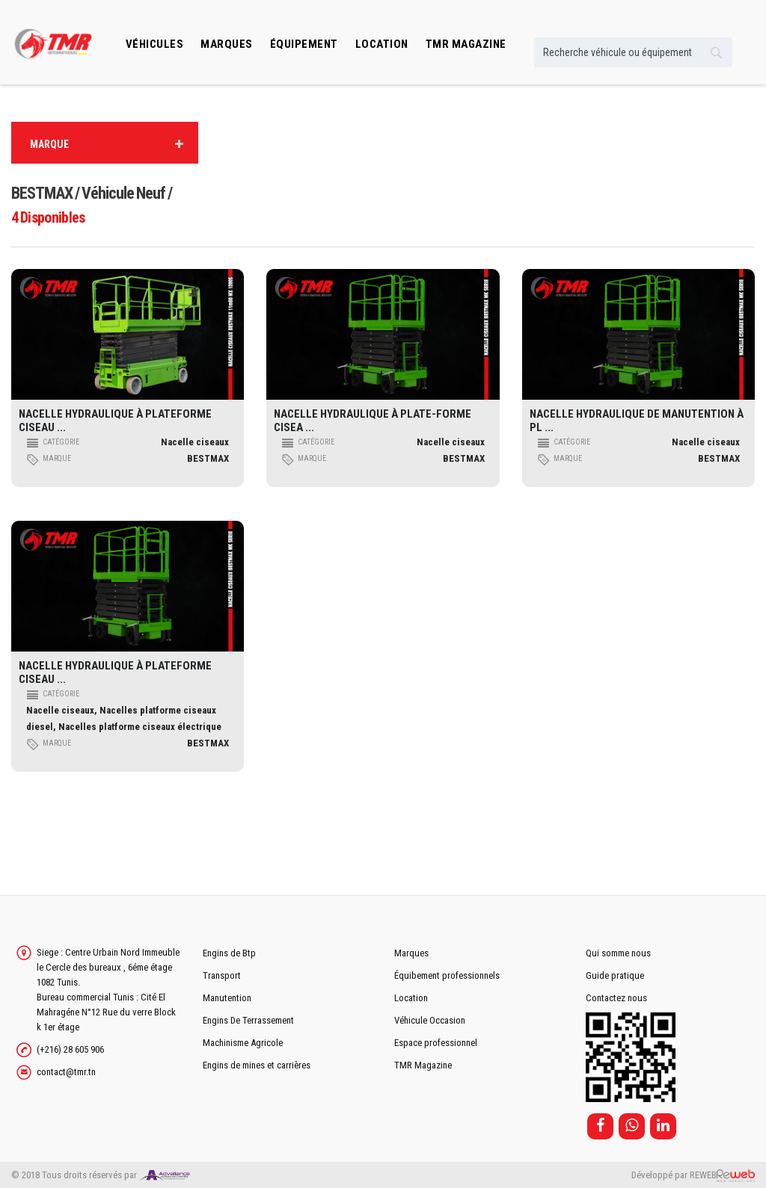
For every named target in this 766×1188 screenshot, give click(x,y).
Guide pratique (615, 975)
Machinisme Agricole (243, 1042)
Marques (226, 44)
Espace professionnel (435, 1042)
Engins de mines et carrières (256, 1065)
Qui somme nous (618, 953)
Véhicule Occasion (429, 1020)
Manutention (227, 997)
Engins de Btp (229, 953)
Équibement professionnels (447, 975)
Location (411, 997)
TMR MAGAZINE (466, 44)
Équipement (304, 44)
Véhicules (155, 44)
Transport (222, 975)
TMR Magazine (423, 1065)
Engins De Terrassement (248, 1020)
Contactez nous (616, 997)
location (381, 44)
